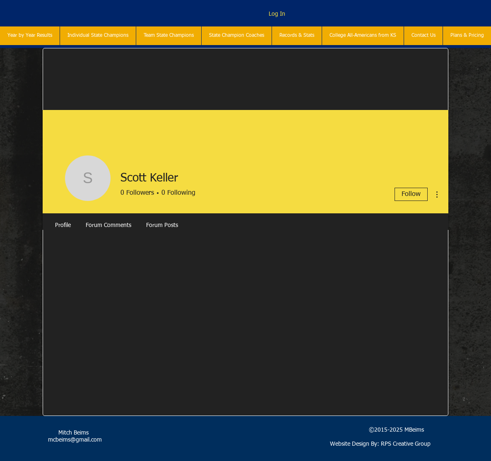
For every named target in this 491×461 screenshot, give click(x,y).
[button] (98, 35)
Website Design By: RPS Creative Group (380, 444)
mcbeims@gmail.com (75, 440)
